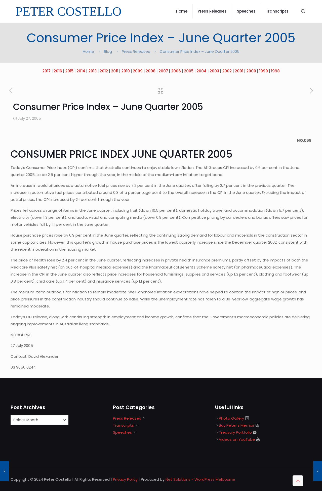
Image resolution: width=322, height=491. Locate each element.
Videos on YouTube (237, 439)
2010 (125, 71)
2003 (214, 71)
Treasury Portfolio (235, 432)
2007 (163, 71)
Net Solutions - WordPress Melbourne (200, 479)
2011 (114, 71)
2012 (104, 71)
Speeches (122, 432)
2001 (239, 71)
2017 (46, 71)
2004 (201, 71)
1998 (275, 71)
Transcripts (123, 425)
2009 (138, 71)
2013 (92, 71)
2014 (80, 71)
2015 (69, 71)
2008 (150, 71)
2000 (251, 71)
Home (88, 51)
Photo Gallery (231, 418)
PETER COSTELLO (69, 11)
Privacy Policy (125, 479)
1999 (263, 71)
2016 (58, 71)
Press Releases (136, 51)
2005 (188, 71)
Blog (108, 51)
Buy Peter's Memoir (236, 425)
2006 (176, 71)
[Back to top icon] (298, 480)
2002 (227, 71)
